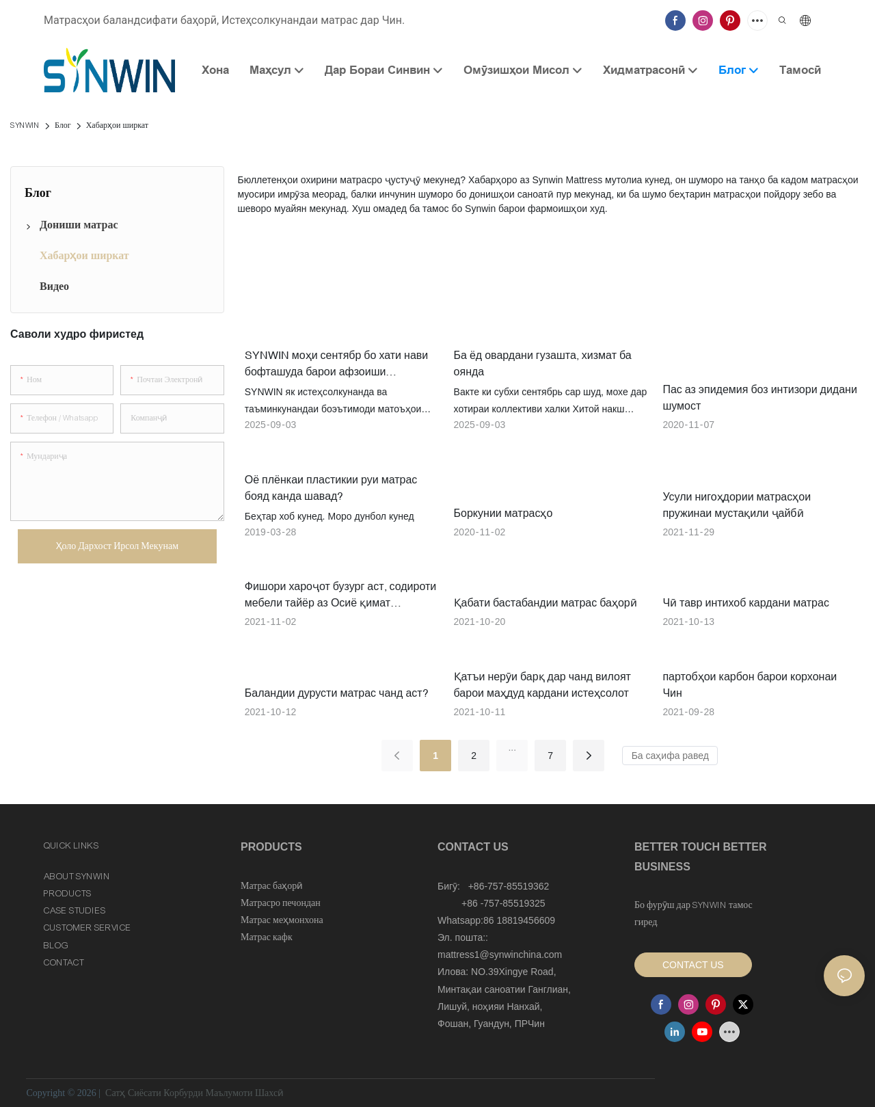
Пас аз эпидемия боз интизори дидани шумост (759, 397)
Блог (63, 125)
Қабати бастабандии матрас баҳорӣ (545, 602)
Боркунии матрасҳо (503, 513)
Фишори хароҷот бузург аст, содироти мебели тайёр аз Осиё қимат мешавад (341, 595)
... (512, 747)
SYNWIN (25, 125)
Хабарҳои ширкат (117, 125)
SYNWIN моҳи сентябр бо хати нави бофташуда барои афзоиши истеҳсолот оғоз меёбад (337, 364)
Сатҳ (115, 1093)
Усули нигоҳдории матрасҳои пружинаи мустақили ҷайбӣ (736, 504)
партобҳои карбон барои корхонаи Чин (749, 684)
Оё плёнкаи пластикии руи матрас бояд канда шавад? (331, 487)
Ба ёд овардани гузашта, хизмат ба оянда (543, 363)
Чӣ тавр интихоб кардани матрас (745, 602)
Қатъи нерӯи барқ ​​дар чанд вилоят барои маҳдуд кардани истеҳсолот (542, 684)
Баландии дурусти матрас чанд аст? (337, 692)
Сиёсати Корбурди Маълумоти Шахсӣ (206, 1093)
